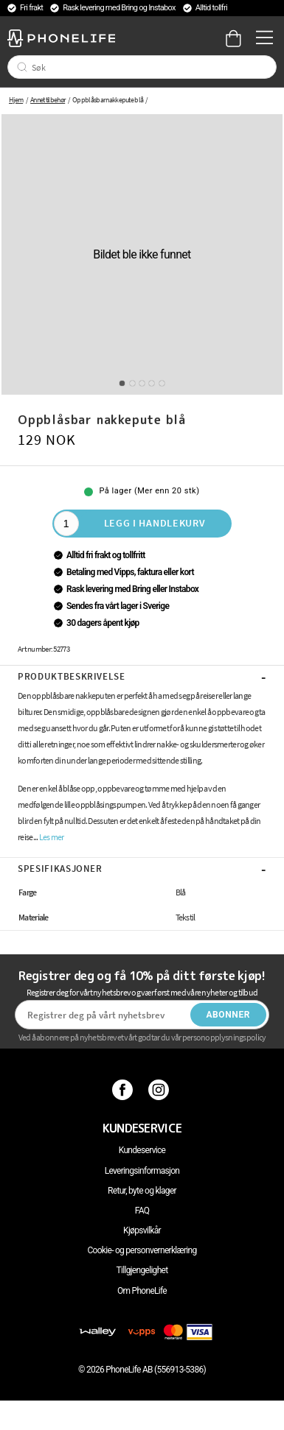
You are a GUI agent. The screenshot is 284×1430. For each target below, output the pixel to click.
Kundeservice (142, 1150)
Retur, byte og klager (142, 1191)
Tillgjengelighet (142, 1270)
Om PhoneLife (142, 1291)
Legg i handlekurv (155, 522)
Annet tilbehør (47, 100)
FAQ (142, 1210)
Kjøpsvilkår (142, 1230)
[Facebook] (124, 1089)
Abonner (228, 1015)
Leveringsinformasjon (142, 1171)
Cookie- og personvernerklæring (141, 1250)
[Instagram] (160, 1089)
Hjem (16, 100)
